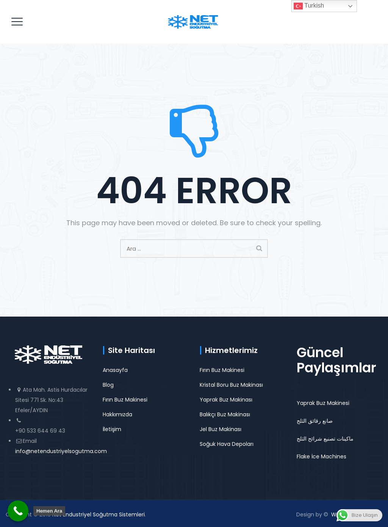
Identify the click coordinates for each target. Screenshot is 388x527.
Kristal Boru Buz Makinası (231, 385)
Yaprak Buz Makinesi (323, 403)
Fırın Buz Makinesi (125, 399)
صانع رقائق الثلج (315, 421)
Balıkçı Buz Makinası (225, 414)
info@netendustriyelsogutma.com (61, 451)
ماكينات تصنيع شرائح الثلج (325, 438)
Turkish (309, 6)
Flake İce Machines (321, 456)
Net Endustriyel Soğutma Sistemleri (98, 514)
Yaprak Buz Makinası (226, 399)
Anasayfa (115, 370)
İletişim (112, 429)
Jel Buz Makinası (220, 429)
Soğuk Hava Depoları (226, 444)
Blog (108, 385)
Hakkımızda (117, 414)
